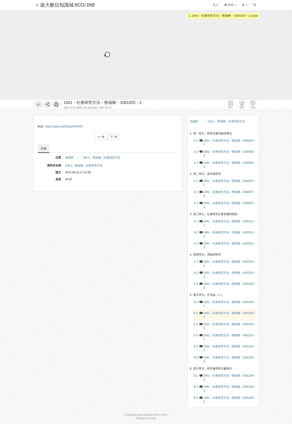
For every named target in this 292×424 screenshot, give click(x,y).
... (78, 157)
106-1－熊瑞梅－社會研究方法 (101, 157)
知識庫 (69, 157)
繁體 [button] (230, 5)
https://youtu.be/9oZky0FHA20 (64, 126)
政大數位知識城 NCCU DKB (65, 4)
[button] (244, 5)
